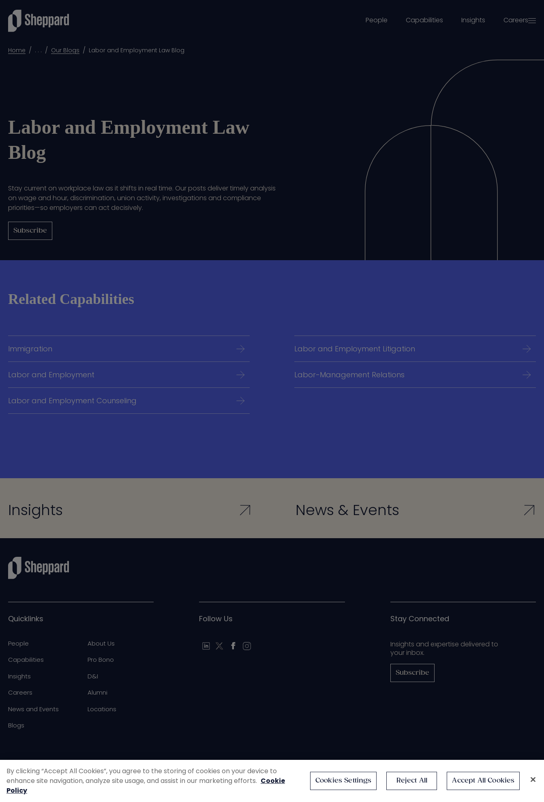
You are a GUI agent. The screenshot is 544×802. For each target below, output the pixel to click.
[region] (272, 781)
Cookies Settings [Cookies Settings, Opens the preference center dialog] (343, 781)
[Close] (533, 780)
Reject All (412, 781)
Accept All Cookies (483, 781)
